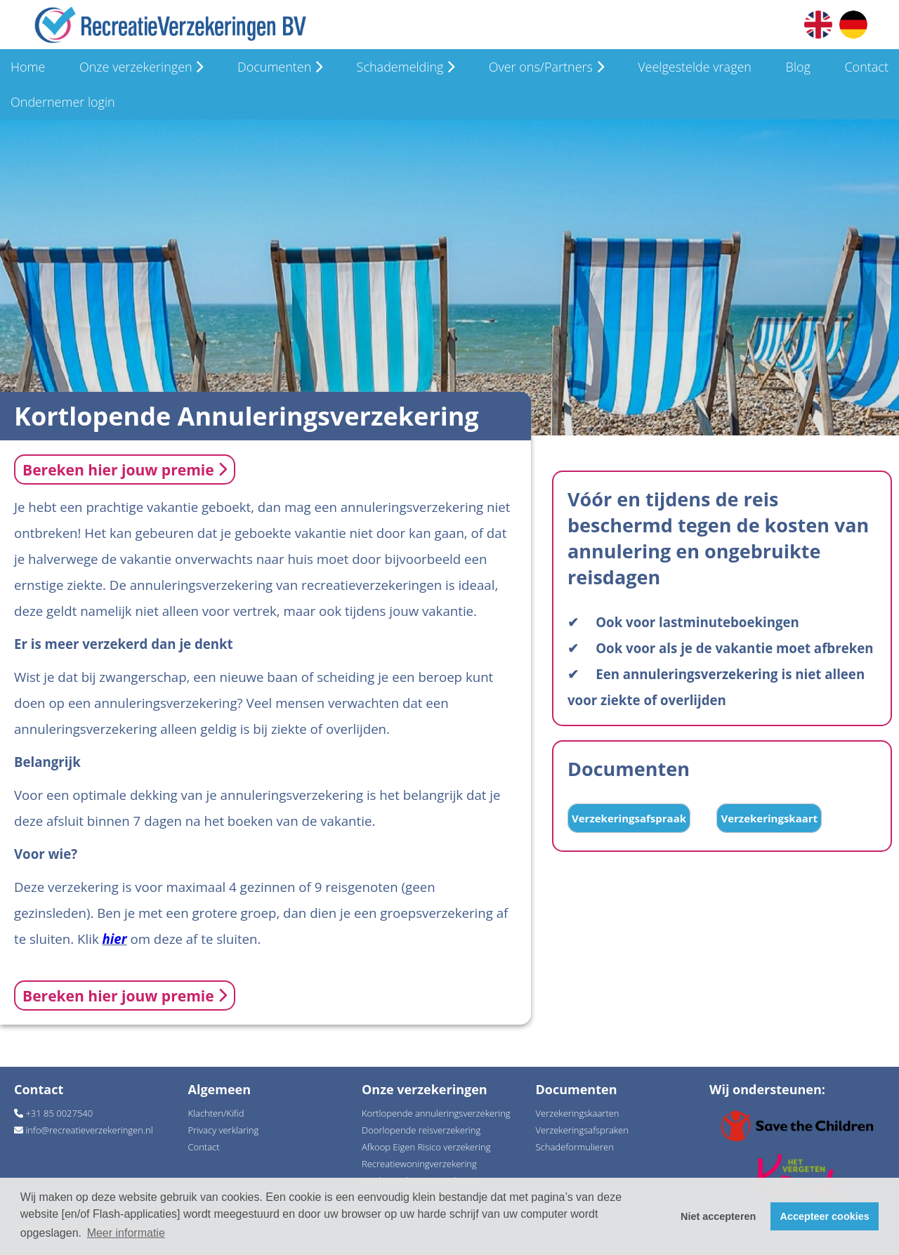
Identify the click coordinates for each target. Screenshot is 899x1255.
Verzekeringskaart (769, 818)
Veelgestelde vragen (695, 66)
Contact (866, 66)
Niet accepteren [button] (718, 1216)
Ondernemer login (63, 101)
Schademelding (405, 66)
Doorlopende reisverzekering (421, 1130)
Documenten (279, 66)
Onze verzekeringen (141, 66)
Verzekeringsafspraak (629, 818)
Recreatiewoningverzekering (419, 1163)
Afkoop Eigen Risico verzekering (426, 1147)
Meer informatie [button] (126, 1233)
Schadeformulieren (575, 1147)
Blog (798, 66)
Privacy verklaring (223, 1130)
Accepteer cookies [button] (825, 1216)
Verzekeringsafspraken (582, 1130)
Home (28, 66)
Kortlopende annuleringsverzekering (436, 1113)
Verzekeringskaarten (577, 1113)
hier (115, 938)
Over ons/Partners (546, 66)
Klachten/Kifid (216, 1113)
